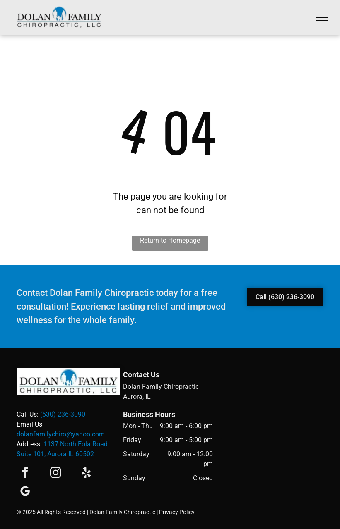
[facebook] (25, 474)
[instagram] (55, 474)
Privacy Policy (177, 512)
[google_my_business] (25, 492)
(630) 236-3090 (62, 414)
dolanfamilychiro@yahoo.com (61, 434)
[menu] (322, 17)
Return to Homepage (170, 240)
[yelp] (86, 474)
